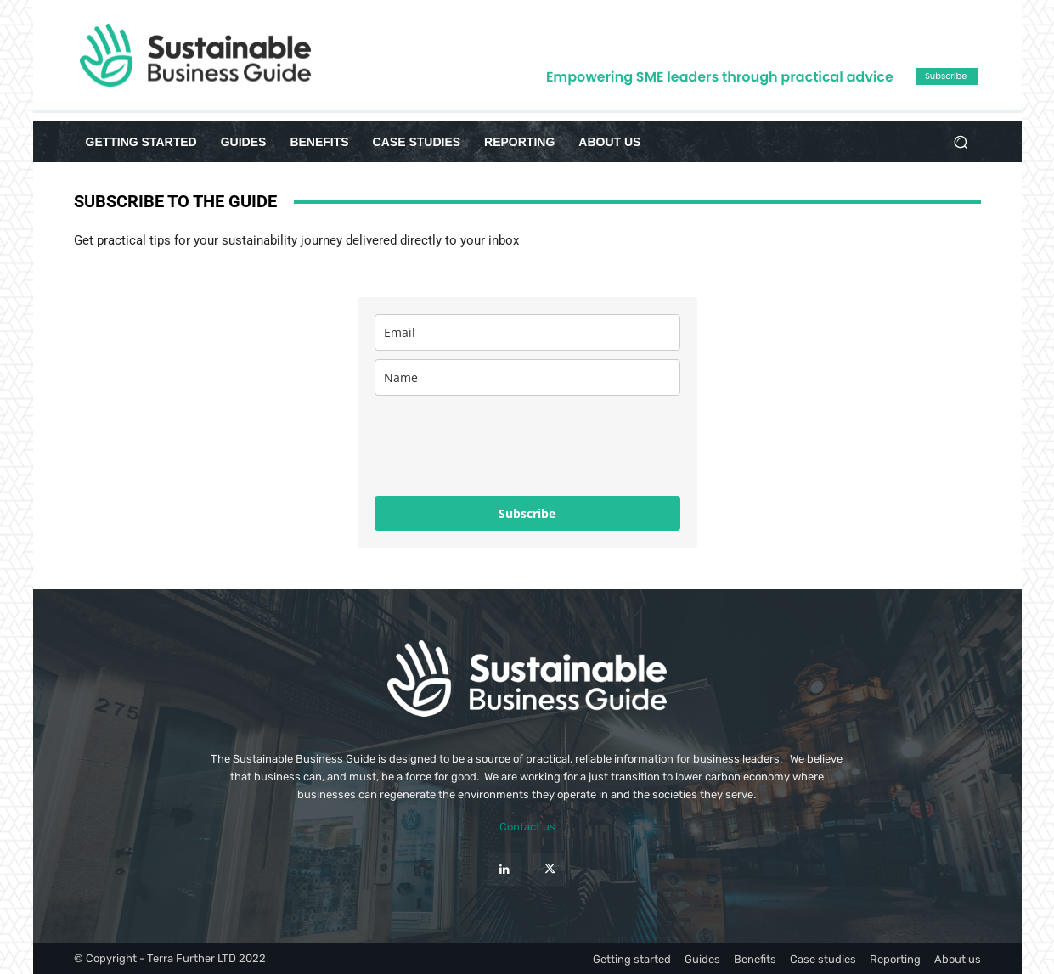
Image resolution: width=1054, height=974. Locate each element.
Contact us (527, 826)
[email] (527, 332)
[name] (527, 377)
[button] (961, 142)
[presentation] (504, 446)
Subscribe (527, 513)
